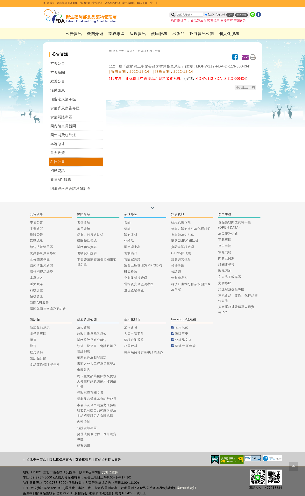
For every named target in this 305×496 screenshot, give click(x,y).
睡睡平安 (181, 333)
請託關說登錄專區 (231, 289)
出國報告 (83, 370)
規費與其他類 (181, 259)
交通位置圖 (110, 472)
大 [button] (146, 2)
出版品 (178, 34)
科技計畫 (57, 162)
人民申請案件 (134, 333)
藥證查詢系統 (134, 340)
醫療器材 (130, 234)
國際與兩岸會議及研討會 (70, 189)
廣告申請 (224, 246)
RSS (139, 2)
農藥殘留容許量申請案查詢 (144, 352)
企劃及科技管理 (135, 278)
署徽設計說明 (87, 253)
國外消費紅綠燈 (63, 135)
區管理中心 (132, 247)
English (73, 2)
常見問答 (97, 2)
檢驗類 (176, 271)
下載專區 (224, 239)
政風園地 (224, 270)
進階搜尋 (242, 14)
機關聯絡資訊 (87, 240)
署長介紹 (83, 222)
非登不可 (227, 20)
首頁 (129, 50)
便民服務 (159, 34)
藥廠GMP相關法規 (185, 240)
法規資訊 (138, 34)
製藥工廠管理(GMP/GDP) (143, 265)
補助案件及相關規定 (92, 357)
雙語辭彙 (85, 2)
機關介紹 (95, 34)
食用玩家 (181, 327)
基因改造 (240, 20)
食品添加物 (198, 20)
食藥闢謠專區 (61, 117)
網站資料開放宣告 (108, 459)
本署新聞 (57, 72)
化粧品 (129, 240)
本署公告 (57, 63)
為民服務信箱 (112, 2)
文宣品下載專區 (229, 277)
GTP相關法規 (181, 253)
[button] (152, 208)
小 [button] (156, 2)
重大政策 (57, 153)
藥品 (127, 228)
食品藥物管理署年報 (45, 364)
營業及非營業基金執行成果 (97, 398)
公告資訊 (74, 34)
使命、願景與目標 (90, 234)
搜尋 (230, 14)
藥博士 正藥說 (185, 346)
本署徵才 (57, 144)
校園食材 (130, 346)
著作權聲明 (83, 459)
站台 (211, 14)
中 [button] (151, 2)
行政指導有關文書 (90, 392)
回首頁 (51, 2)
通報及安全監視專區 (139, 284)
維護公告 (57, 81)
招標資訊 (57, 171)
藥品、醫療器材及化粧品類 (191, 228)
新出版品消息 (40, 327)
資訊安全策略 (36, 459)
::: (44, 2)
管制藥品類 (179, 278)
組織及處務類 (181, 222)
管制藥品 (130, 253)
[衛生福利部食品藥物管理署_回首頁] (80, 16)
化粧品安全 (183, 340)
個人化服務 (229, 34)
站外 (222, 14)
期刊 (33, 346)
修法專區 (177, 265)
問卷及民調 (226, 258)
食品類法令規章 (182, 234)
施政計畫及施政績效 (92, 333)
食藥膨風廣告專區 (65, 108)
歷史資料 (36, 352)
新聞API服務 (60, 180)
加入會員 (130, 327)
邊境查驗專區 (134, 290)
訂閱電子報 (226, 264)
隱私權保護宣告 (60, 459)
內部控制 (83, 421)
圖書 (33, 340)
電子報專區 (38, 333)
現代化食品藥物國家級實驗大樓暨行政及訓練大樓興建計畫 (97, 381)
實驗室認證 (132, 259)
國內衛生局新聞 (63, 126)
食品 (127, 222)
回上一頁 (248, 87)
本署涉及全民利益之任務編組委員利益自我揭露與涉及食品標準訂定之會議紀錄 (97, 410)
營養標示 (213, 20)
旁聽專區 (224, 283)
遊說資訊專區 (87, 428)
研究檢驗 (130, 271)
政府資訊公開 (201, 34)
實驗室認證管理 (182, 247)
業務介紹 (83, 228)
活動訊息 (57, 90)
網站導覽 (62, 2)
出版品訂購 (38, 358)
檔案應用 (83, 445)
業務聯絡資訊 (87, 247)
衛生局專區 (128, 2)
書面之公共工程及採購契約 (97, 363)
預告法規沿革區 (63, 99)
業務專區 (116, 34)
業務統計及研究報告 (92, 340)
